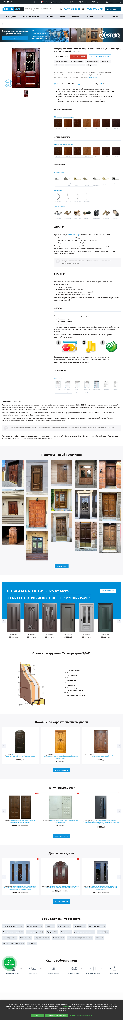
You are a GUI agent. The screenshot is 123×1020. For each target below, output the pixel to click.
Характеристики (61, 61)
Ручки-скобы (58, 190)
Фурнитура (105, 61)
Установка (89, 16)
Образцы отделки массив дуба (64, 117)
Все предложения (108, 590)
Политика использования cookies (81, 1015)
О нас (102, 16)
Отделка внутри (92, 61)
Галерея (50, 16)
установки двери (74, 235)
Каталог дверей (10, 16)
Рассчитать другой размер (100, 56)
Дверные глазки (59, 206)
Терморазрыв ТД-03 (94, 77)
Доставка (75, 16)
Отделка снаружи (77, 61)
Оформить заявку (78, 56)
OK (37, 1015)
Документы (91, 65)
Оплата (62, 16)
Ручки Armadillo (59, 172)
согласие (66, 1006)
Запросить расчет (113, 9)
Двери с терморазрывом (31, 16)
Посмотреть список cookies (57, 1015)
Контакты (115, 16)
